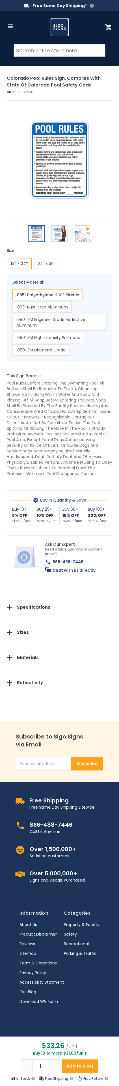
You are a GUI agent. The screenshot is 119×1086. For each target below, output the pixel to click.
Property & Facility (81, 924)
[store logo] (60, 27)
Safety (70, 934)
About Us (28, 924)
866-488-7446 (68, 562)
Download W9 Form (39, 1001)
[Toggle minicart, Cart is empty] (108, 27)
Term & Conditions (38, 963)
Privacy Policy (33, 972)
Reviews (27, 944)
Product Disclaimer (38, 934)
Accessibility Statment (42, 982)
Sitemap (28, 953)
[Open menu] (10, 26)
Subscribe (87, 764)
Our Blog (28, 992)
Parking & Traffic (80, 953)
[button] (59, 160)
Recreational (76, 944)
